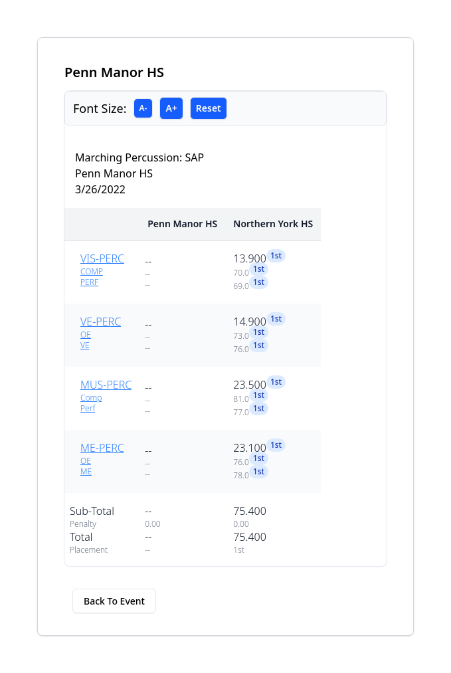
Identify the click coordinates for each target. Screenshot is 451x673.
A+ (171, 108)
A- (143, 108)
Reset (208, 108)
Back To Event (114, 601)
